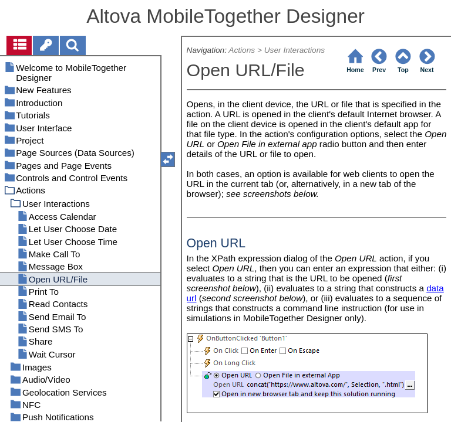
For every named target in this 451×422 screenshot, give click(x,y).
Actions (241, 50)
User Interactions (294, 50)
